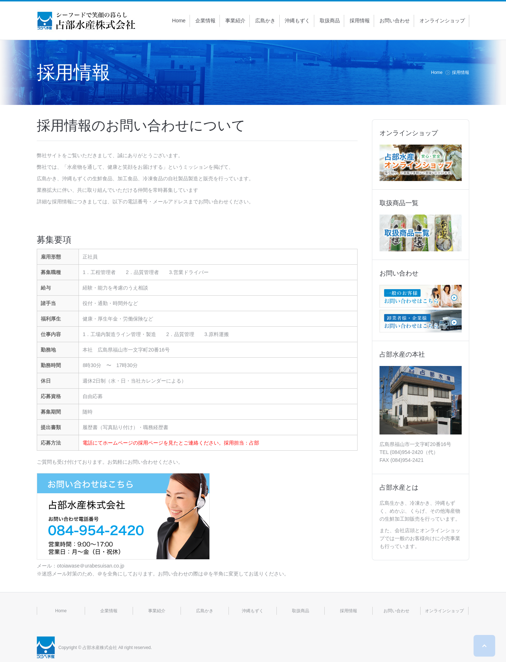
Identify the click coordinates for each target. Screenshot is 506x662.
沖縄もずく (252, 610)
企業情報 (108, 610)
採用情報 (348, 610)
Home (437, 72)
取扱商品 (300, 610)
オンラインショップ (444, 610)
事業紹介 (156, 610)
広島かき (204, 610)
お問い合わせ (396, 610)
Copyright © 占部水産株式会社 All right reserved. (105, 647)
